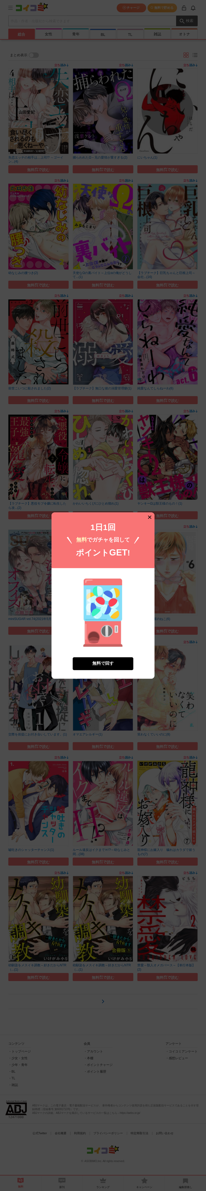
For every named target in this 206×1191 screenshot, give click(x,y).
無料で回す (103, 655)
